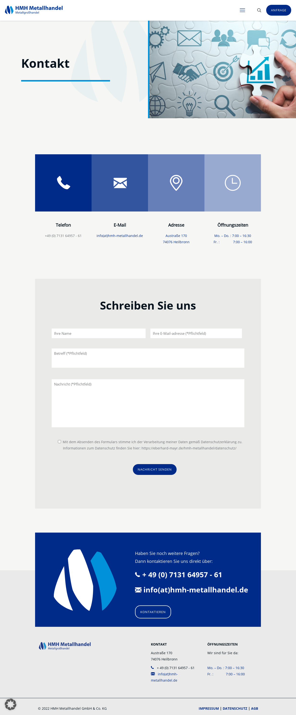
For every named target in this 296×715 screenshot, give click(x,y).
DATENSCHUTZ (235, 708)
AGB (254, 708)
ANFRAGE (278, 10)
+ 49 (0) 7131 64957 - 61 (173, 667)
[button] (10, 704)
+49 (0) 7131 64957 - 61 (63, 235)
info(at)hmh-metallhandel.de (120, 235)
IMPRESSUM (209, 708)
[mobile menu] (242, 10)
